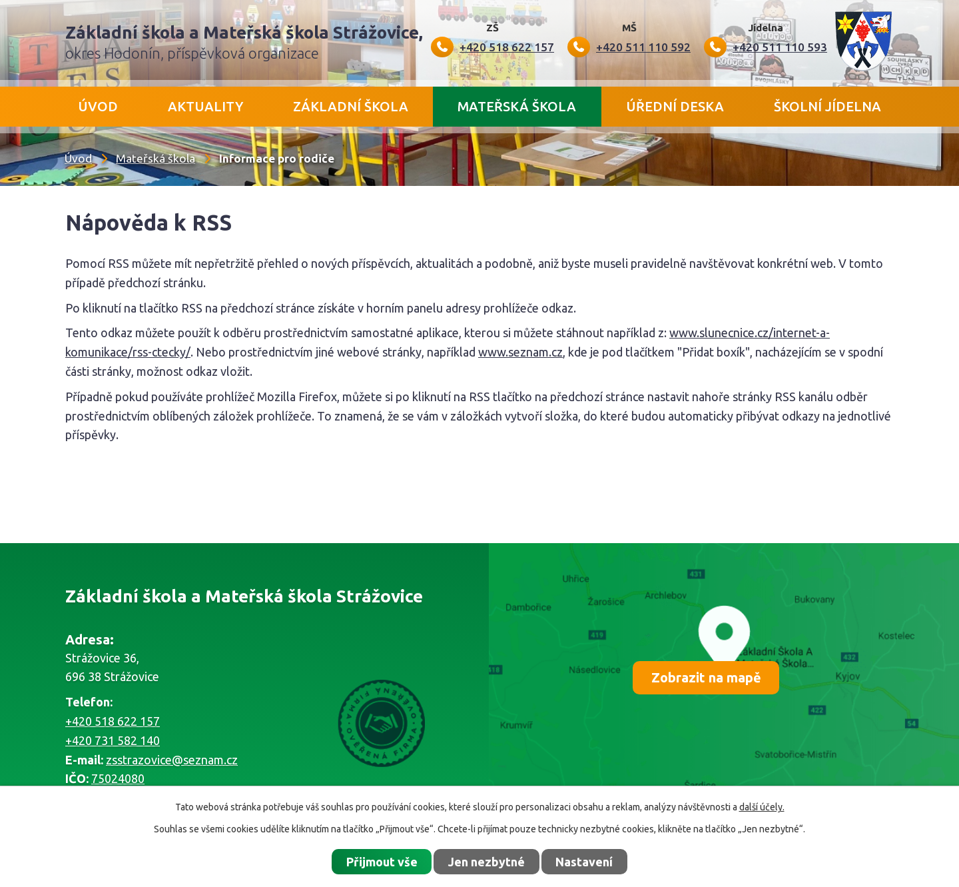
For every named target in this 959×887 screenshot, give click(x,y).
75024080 (118, 778)
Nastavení (584, 861)
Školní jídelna (827, 106)
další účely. (762, 807)
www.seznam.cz (520, 352)
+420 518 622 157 (112, 721)
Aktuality (205, 106)
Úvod (98, 106)
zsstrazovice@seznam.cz (172, 759)
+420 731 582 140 (112, 740)
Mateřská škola (517, 106)
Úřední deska (675, 106)
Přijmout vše (382, 861)
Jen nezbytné (486, 861)
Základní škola (350, 106)
